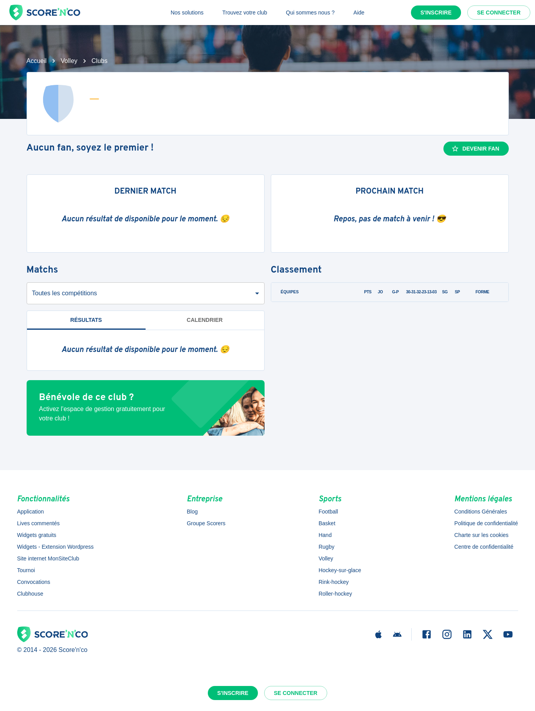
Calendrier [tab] (205, 320)
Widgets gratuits (36, 535)
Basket (327, 523)
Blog (192, 511)
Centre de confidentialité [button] (483, 547)
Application (30, 511)
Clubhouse (30, 594)
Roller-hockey (335, 594)
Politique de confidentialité (486, 523)
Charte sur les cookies (481, 535)
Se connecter (499, 12)
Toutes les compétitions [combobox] (64, 293)
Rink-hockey (334, 582)
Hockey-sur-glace (340, 570)
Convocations (33, 582)
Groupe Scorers (206, 523)
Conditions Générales (480, 511)
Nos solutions (187, 12)
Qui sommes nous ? (310, 12)
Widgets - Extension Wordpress (55, 547)
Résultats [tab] (86, 320)
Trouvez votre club (244, 12)
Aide (358, 12)
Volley (69, 60)
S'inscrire (436, 12)
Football (328, 511)
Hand (325, 535)
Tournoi (26, 570)
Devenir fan (475, 149)
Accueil (37, 60)
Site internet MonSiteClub (48, 558)
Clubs (100, 60)
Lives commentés (38, 523)
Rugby (326, 547)
